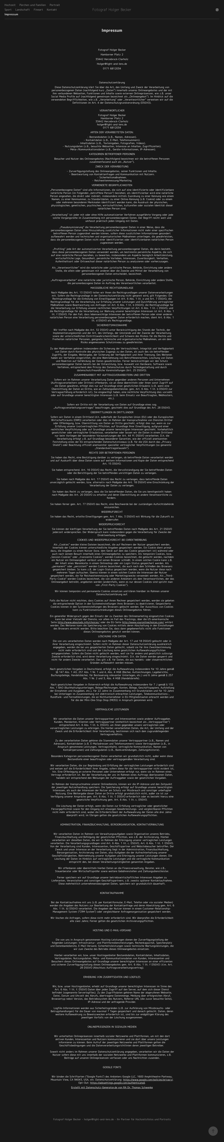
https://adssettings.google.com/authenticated (117, 1082)
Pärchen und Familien (32, 5)
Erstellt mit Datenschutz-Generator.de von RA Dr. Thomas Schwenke (112, 1087)
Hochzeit (10, 5)
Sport (8, 9)
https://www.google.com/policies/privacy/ (148, 1079)
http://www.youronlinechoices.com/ (143, 622)
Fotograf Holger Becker (111, 10)
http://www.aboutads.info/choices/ (79, 622)
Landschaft (22, 9)
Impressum (11, 14)
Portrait (55, 5)
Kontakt (52, 9)
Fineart (38, 9)
